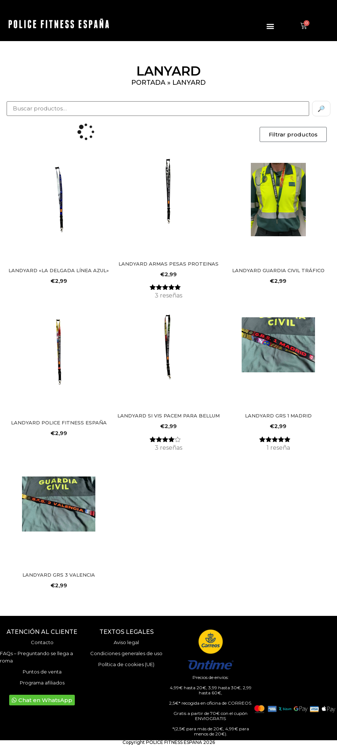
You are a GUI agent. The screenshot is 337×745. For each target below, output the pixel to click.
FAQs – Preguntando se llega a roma (36, 657)
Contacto (42, 642)
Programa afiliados (42, 683)
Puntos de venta (42, 672)
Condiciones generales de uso (126, 653)
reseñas (168, 295)
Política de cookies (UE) (126, 664)
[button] (270, 26)
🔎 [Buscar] (321, 109)
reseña (278, 447)
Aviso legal (126, 642)
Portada (148, 82)
